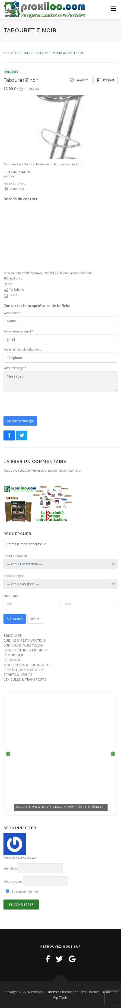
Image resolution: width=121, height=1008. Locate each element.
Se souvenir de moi (22, 891)
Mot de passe (12, 881)
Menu (113, 9)
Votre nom (11, 313)
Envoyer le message (20, 420)
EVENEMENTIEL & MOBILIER (25, 650)
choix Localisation (15, 556)
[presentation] (38, 403)
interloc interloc (68, 52)
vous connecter (30, 470)
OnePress (54, 991)
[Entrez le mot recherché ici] (60, 544)
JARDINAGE (12, 659)
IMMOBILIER (13, 655)
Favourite (79, 80)
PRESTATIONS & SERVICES (23, 669)
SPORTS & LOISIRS (17, 674)
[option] (60, 753)
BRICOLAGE (12, 635)
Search (14, 618)
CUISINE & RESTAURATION (24, 640)
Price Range (11, 596)
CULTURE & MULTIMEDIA (23, 645)
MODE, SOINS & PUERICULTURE (28, 664)
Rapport (105, 80)
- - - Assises (31, 88)
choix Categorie (14, 576)
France (17, 278)
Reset (35, 618)
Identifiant (10, 868)
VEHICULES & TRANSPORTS (24, 679)
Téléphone (16, 289)
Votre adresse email (18, 331)
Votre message (14, 368)
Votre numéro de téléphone (22, 349)
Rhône (7, 278)
